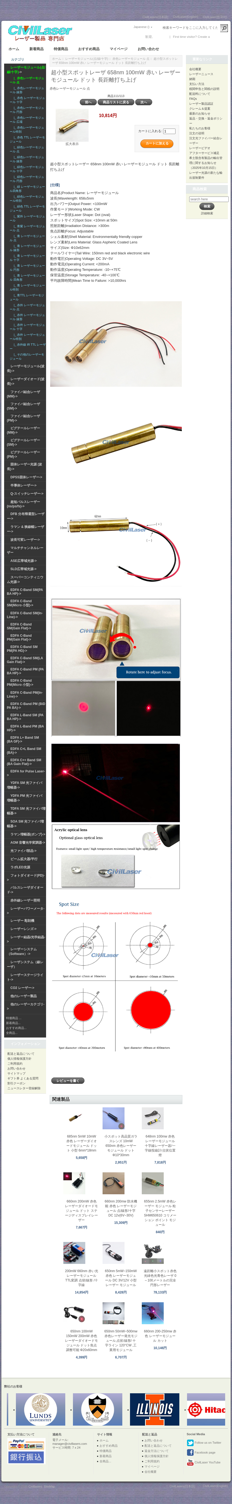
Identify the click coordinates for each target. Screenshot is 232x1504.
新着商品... (13, 1023)
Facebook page (201, 1452)
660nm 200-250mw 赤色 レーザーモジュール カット (160, 1336)
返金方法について (157, 1450)
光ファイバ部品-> (23, 851)
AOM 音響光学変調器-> (27, 843)
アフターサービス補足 (204, 153)
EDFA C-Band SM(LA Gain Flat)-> (25, 660)
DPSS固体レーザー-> (26, 477)
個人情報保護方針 (19, 1058)
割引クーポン (16, 1083)
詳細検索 (207, 213)
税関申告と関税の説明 (204, 88)
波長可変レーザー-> (25, 540)
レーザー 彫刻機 (22, 921)
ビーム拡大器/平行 (24, 859)
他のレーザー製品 (23, 996)
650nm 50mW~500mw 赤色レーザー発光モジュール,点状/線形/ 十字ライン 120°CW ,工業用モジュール (120, 1340)
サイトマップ (16, 1073)
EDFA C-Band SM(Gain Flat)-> (19, 626)
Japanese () (141, 27)
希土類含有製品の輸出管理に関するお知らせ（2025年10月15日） (205, 162)
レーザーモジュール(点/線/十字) (86, 58)
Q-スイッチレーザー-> (26, 494)
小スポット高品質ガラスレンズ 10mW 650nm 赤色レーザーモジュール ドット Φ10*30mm (120, 1146)
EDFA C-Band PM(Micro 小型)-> (20, 683)
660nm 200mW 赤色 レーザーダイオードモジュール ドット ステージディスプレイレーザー (81, 1210)
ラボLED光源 (20, 867)
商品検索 (200, 189)
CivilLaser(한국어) (215, 17)
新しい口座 (219, 36)
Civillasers (35, 1486)
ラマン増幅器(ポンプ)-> (27, 834)
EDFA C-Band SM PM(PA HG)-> (22, 649)
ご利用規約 (14, 1063)
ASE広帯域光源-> (23, 561)
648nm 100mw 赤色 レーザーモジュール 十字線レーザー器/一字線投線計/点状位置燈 (160, 1146)
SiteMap (49, 1486)
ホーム (14, 49)
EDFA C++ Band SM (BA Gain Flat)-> (24, 762)
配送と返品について (21, 1053)
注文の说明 (196, 133)
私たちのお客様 (199, 128)
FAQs (193, 98)
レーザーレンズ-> (23, 929)
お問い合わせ (148, 49)
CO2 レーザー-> (22, 988)
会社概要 (195, 69)
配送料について (199, 93)
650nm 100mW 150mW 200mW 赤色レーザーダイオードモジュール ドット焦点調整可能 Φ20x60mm (81, 1340)
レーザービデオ (199, 148)
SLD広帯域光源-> (23, 569)
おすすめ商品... (16, 1028)
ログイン (160, 36)
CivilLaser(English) (185, 16)
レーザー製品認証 (201, 103)
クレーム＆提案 (199, 108)
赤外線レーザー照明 (25, 900)
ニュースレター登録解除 (24, 1088)
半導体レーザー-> (23, 485)
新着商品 (36, 49)
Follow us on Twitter (204, 1442)
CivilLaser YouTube (203, 1462)
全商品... (12, 1032)
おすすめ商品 (89, 49)
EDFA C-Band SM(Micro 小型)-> (20, 603)
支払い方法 (196, 84)
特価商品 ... (13, 1018)
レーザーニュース (201, 74)
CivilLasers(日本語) (155, 17)
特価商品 (61, 49)
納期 (192, 79)
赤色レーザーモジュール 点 (130, 58)
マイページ (119, 49)
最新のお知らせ (199, 113)
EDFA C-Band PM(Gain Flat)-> (19, 637)
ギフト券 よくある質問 (22, 1078)
